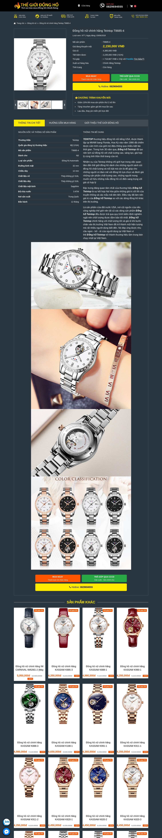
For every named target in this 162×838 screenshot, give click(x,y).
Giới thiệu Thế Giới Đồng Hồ (102, 123)
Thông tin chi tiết (29, 123)
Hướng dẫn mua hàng (62, 123)
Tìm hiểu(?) (139, 59)
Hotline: (110, 86)
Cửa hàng (84, 5)
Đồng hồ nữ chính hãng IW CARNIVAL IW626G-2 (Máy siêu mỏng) (30, 669)
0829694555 (114, 6)
